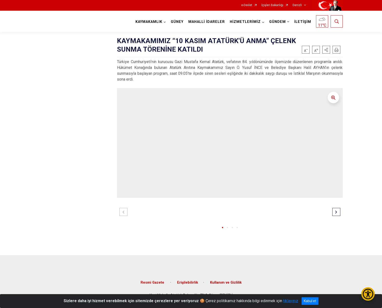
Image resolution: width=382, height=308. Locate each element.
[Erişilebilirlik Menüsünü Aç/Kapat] (368, 294)
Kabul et (310, 301)
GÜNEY (177, 22)
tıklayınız (290, 301)
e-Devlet (246, 5)
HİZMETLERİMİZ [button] (245, 22)
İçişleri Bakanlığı (272, 5)
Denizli (297, 5)
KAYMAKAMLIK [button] (148, 22)
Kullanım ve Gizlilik (226, 282)
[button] (326, 50)
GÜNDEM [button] (277, 22)
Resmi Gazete (153, 282)
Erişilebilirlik (187, 282)
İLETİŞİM (302, 22)
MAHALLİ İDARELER (206, 22)
